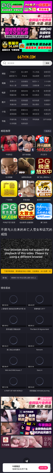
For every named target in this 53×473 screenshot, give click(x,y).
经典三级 (24, 95)
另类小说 (24, 114)
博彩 (4, 73)
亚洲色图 (24, 100)
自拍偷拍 (24, 81)
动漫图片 (47, 100)
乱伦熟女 (36, 95)
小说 (4, 111)
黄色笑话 (36, 114)
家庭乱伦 (24, 110)
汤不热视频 (47, 119)
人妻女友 (36, 110)
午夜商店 (24, 119)
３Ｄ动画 (47, 81)
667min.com (26, 57)
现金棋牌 (36, 76)
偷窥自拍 (13, 100)
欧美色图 (36, 100)
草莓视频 (36, 119)
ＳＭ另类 (47, 85)
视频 (4, 83)
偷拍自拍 (24, 91)
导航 (4, 121)
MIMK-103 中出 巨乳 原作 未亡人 (23, 278)
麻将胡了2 (13, 76)
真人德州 (24, 72)
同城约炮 (13, 119)
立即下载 (43, 468)
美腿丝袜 (13, 104)
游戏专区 (47, 72)
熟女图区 (36, 104)
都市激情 (13, 110)
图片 (4, 102)
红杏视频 (13, 123)
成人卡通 (36, 91)
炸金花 (24, 76)
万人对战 (36, 72)
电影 (4, 92)
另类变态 (47, 95)
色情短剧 (24, 123)
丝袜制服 (24, 85)
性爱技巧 (47, 114)
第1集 (5, 278)
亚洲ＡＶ (13, 81)
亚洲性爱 (13, 91)
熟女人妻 (13, 85)
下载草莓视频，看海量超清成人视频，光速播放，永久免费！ (27, 271)
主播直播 (36, 85)
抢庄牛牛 (47, 76)
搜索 (47, 63)
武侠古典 (47, 110)
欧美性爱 (47, 91)
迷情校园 (13, 114)
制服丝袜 (13, 95)
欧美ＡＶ (36, 81)
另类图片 (47, 104)
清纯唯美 (24, 104)
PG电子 (13, 72)
